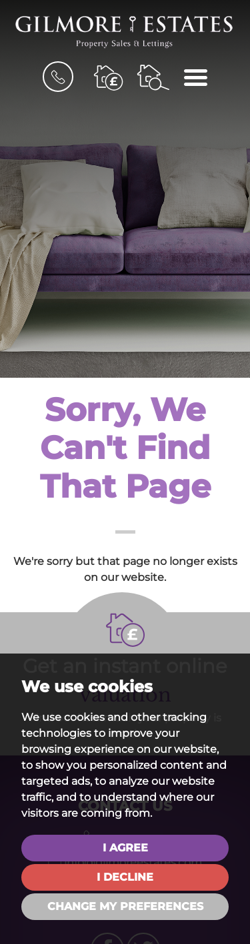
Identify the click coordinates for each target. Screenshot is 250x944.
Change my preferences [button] (125, 906)
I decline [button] (125, 877)
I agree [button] (125, 847)
